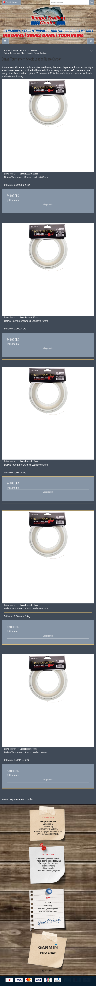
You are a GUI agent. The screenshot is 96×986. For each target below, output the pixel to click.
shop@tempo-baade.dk (51, 831)
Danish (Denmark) (11, 2)
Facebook (48, 971)
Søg (91, 2)
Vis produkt (48, 204)
